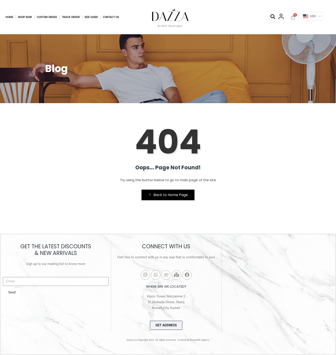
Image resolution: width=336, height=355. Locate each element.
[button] (272, 16)
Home (9, 17)
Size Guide (91, 17)
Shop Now (25, 17)
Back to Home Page (168, 194)
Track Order (71, 17)
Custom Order (47, 17)
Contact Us (111, 17)
